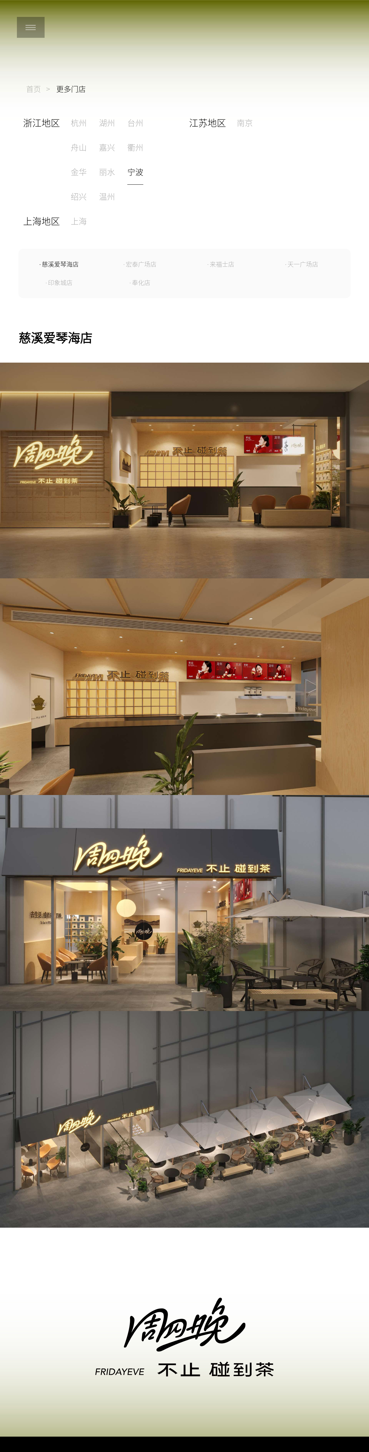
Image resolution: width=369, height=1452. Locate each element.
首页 (33, 89)
